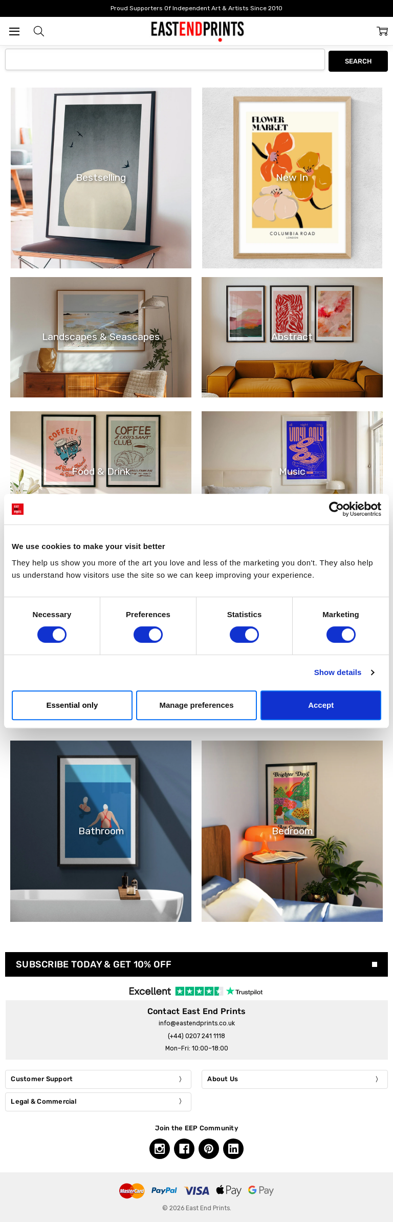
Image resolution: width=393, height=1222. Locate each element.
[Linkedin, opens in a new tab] (233, 1147)
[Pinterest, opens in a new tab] (209, 1147)
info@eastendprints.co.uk (197, 1021)
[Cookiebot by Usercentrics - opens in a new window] (336, 509)
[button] (39, 31)
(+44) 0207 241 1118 (196, 1034)
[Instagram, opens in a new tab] (159, 1147)
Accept (321, 705)
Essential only (72, 705)
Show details (338, 672)
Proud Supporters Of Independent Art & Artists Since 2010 (196, 8)
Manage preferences (196, 705)
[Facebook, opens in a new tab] (184, 1147)
